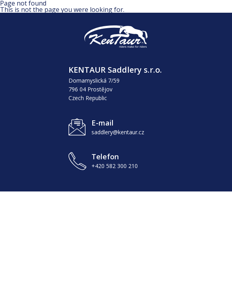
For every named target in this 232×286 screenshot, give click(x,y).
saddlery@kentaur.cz (117, 132)
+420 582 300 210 (114, 166)
